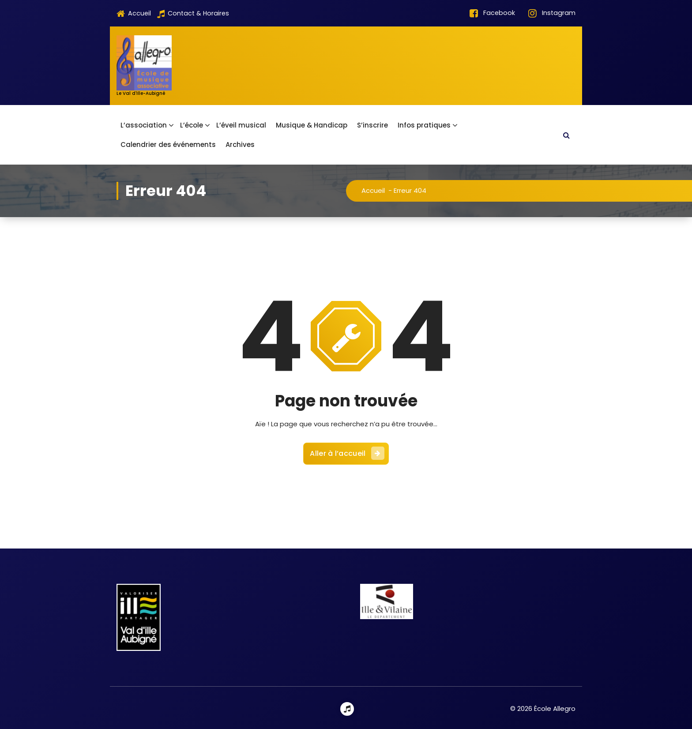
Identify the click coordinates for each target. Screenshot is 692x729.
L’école (191, 125)
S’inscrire (372, 125)
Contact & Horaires (193, 13)
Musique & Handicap (311, 125)
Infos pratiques (424, 125)
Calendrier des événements (168, 144)
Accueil (134, 13)
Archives (240, 144)
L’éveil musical (241, 125)
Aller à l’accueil (347, 448)
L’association (143, 125)
